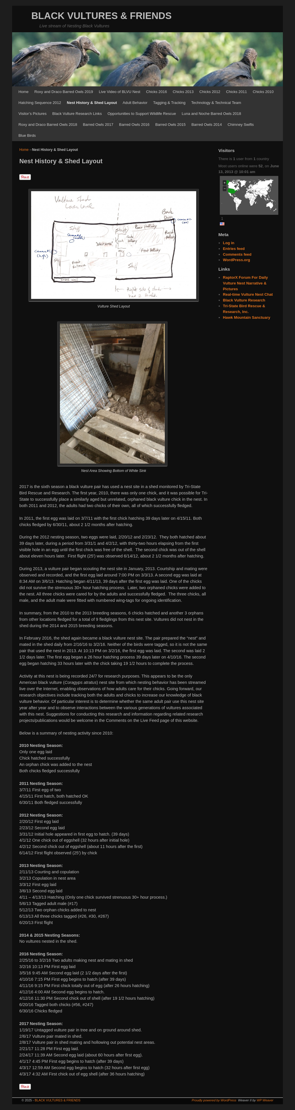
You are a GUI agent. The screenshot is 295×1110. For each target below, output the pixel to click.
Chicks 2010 (263, 92)
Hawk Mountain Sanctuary (246, 317)
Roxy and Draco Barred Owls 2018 (47, 124)
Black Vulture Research (244, 300)
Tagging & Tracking (169, 102)
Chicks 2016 (156, 92)
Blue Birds (27, 135)
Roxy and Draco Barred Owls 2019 (63, 92)
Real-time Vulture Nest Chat (248, 294)
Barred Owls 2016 (134, 124)
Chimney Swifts (241, 124)
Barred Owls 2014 (206, 124)
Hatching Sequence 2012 (39, 102)
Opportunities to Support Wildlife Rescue (141, 113)
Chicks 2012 (209, 92)
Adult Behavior (135, 102)
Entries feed (234, 248)
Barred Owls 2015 (170, 124)
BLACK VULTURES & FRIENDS (101, 15)
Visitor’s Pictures (32, 113)
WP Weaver (265, 1100)
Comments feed (237, 254)
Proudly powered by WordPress (214, 1100)
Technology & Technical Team (216, 102)
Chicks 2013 (183, 92)
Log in (229, 243)
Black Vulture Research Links (77, 113)
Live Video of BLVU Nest (119, 92)
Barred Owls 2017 (98, 124)
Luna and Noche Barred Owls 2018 (211, 113)
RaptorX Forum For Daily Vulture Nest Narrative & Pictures (245, 283)
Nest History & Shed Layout (92, 102)
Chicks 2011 (236, 92)
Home (23, 92)
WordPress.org (236, 260)
